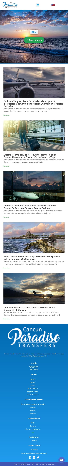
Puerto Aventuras (32, 395)
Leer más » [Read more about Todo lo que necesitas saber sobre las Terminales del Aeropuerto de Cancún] (6, 319)
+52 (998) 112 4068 (34, 445)
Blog (33, 432)
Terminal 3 (33, 410)
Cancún (32, 379)
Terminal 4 (33, 413)
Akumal (32, 382)
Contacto (33, 426)
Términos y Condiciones (32, 429)
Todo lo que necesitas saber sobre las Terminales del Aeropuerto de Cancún (29, 309)
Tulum (33, 385)
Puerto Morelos (33, 388)
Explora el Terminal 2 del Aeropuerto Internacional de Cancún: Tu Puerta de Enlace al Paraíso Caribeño (29, 207)
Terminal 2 (33, 407)
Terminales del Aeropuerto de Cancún (33, 404)
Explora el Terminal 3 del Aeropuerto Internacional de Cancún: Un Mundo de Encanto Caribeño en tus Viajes (29, 156)
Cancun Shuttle (34, 366)
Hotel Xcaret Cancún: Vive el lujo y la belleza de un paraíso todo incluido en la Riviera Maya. (31, 258)
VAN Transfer (34, 368)
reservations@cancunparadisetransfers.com (34, 453)
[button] (37, 5)
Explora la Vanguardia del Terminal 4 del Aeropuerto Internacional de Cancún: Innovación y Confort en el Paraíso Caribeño (33, 104)
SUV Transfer (34, 370)
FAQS (33, 423)
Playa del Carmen (32, 392)
